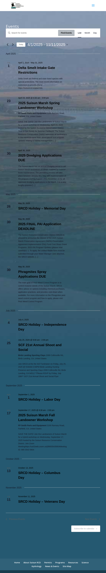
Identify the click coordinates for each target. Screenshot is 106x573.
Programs (60, 562)
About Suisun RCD (32, 562)
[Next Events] (12, 44)
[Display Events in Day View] (95, 33)
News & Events (52, 566)
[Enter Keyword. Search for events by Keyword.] (32, 33)
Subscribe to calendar (84, 529)
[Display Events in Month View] (87, 33)
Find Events (66, 33)
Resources (73, 562)
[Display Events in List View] (79, 33)
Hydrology (37, 566)
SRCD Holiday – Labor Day (39, 399)
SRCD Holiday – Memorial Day (42, 208)
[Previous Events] (7, 44)
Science (85, 562)
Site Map (67, 566)
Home (17, 562)
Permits (48, 562)
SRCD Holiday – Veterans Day (41, 501)
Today (21, 44)
